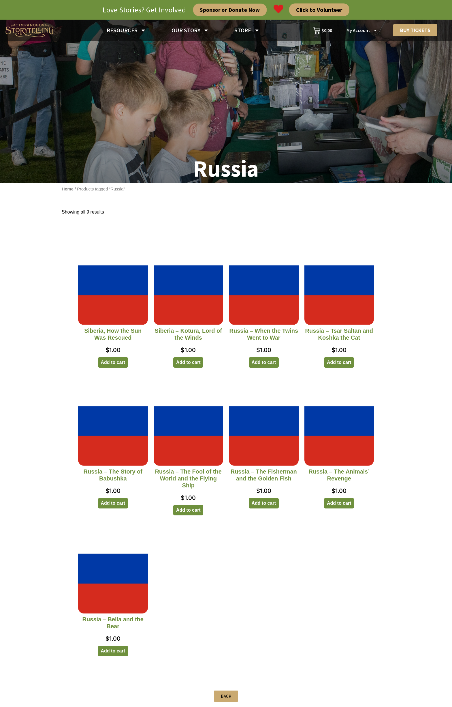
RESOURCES (126, 30)
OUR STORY (190, 30)
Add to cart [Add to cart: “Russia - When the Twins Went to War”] (264, 364)
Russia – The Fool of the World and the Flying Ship (188, 481)
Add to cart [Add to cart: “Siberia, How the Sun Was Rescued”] (113, 364)
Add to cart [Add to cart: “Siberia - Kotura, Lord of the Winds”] (188, 364)
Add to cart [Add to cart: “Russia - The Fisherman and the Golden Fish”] (264, 505)
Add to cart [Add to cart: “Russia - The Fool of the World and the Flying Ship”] (188, 512)
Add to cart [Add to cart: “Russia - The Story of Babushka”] (113, 505)
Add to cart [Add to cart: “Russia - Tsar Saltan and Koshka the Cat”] (339, 364)
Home (68, 191)
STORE (247, 30)
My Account (362, 30)
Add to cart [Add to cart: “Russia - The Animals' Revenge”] (339, 505)
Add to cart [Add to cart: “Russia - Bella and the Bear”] (113, 653)
